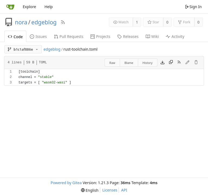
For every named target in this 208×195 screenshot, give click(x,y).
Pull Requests (68, 36)
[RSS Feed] (62, 22)
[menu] (90, 190)
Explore (29, 6)
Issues (38, 36)
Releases (127, 36)
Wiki (152, 36)
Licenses (110, 190)
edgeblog (44, 22)
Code (15, 36)
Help (48, 6)
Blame (128, 63)
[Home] (10, 7)
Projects (100, 36)
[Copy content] (171, 62)
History (147, 63)
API (124, 190)
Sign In (193, 6)
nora (21, 22)
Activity (175, 36)
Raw (112, 63)
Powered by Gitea (66, 182)
